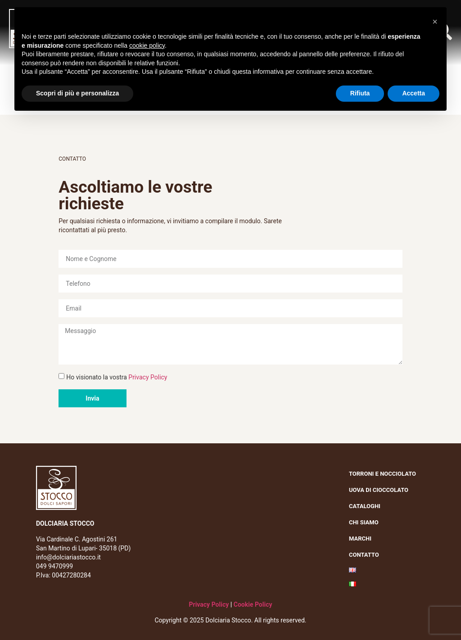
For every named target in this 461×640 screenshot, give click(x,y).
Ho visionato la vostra (116, 377)
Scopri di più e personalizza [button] (77, 93)
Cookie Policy (253, 604)
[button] (435, 21)
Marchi (362, 538)
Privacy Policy (147, 377)
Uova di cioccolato (378, 490)
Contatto (364, 554)
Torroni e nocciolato (384, 474)
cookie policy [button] (147, 45)
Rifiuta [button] (360, 93)
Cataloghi (364, 506)
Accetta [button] (413, 93)
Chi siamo (366, 522)
